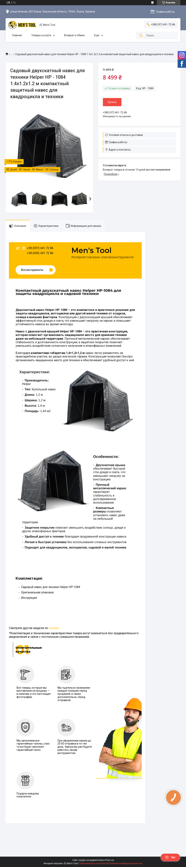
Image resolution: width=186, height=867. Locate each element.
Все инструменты (32, 269)
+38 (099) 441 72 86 (40, 253)
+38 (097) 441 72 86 (40, 248)
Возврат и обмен (74, 35)
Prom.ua (109, 860)
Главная (17, 35)
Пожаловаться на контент (93, 863)
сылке (54, 628)
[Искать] (141, 35)
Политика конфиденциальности (125, 863)
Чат (170, 857)
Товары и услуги (41, 35)
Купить (112, 102)
